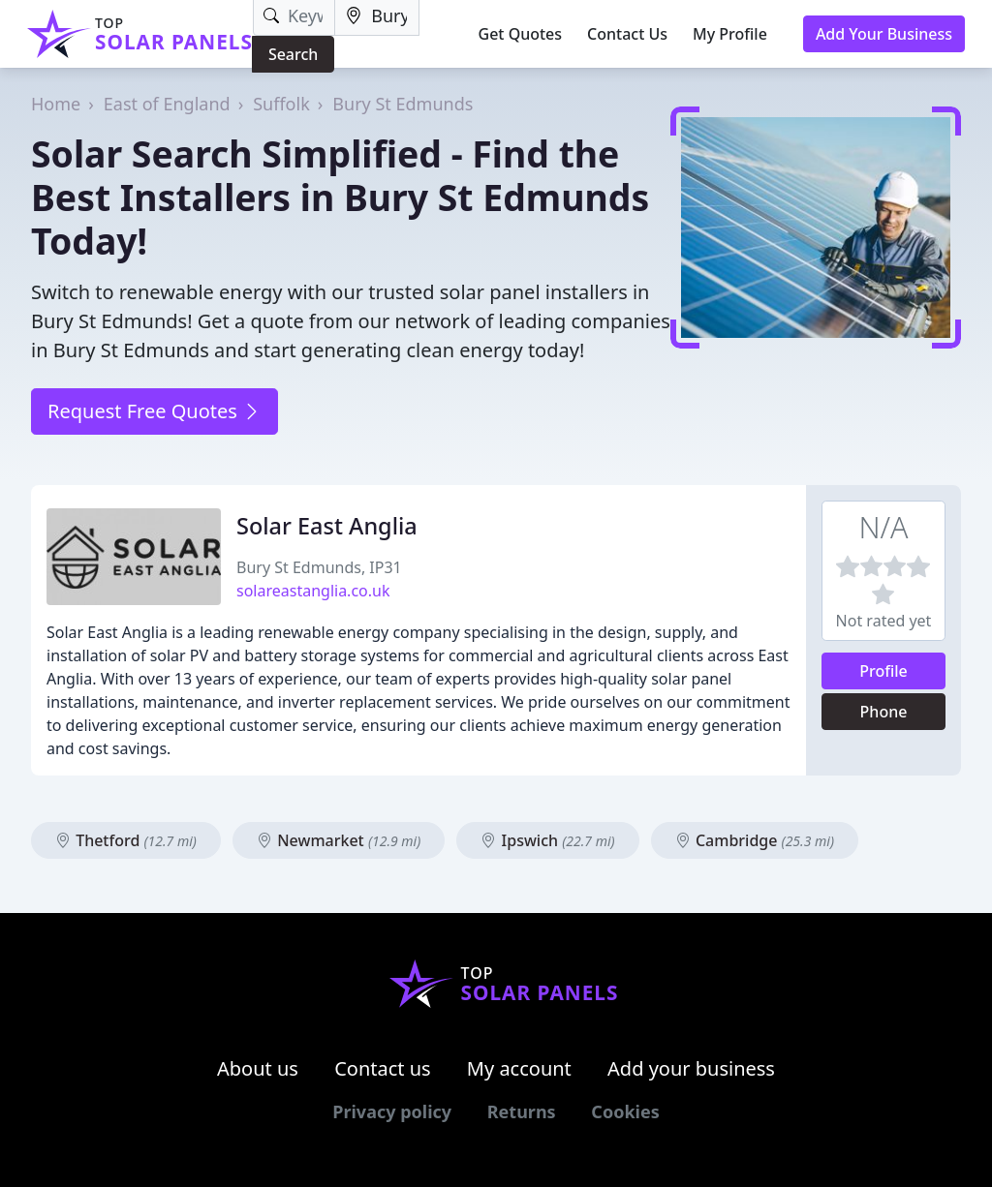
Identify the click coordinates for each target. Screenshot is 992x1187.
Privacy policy (391, 1111)
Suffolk (281, 103)
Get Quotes (521, 34)
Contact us (382, 1068)
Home (55, 103)
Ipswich (547, 840)
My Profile (730, 34)
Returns (521, 1111)
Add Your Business (884, 34)
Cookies (625, 1111)
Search (293, 54)
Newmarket (338, 840)
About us (257, 1068)
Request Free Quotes (154, 411)
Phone (884, 711)
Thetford (126, 840)
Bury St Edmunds (402, 103)
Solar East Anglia (327, 525)
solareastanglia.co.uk (312, 590)
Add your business (691, 1068)
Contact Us (627, 34)
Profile (883, 671)
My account (519, 1068)
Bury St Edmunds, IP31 (319, 567)
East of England (167, 103)
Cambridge (754, 840)
